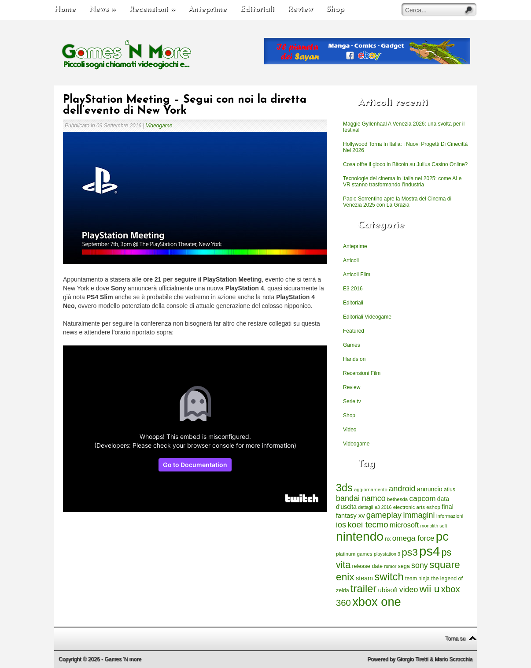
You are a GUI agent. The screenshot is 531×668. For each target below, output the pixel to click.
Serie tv (352, 401)
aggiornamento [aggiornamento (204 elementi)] (370, 489)
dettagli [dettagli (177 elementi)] (365, 507)
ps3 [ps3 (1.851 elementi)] (409, 552)
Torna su (455, 638)
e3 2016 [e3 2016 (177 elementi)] (383, 507)
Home (65, 9)
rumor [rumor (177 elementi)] (390, 566)
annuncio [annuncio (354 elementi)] (429, 489)
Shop (335, 9)
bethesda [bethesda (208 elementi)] (397, 499)
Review (300, 9)
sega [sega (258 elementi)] (404, 566)
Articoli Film (356, 274)
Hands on (354, 359)
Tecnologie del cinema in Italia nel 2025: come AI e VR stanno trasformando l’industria (402, 181)
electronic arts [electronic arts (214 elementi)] (409, 507)
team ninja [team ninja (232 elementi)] (417, 578)
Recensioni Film (361, 373)
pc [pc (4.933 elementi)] (442, 536)
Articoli (351, 260)
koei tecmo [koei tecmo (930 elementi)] (367, 524)
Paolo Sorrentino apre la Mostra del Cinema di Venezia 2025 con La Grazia (397, 202)
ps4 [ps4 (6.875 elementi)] (429, 551)
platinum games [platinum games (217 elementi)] (354, 554)
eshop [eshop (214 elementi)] (433, 507)
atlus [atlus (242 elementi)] (449, 489)
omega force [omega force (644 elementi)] (413, 538)
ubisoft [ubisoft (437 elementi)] (388, 590)
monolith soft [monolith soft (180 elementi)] (433, 525)
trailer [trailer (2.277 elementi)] (363, 588)
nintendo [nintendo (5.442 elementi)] (360, 536)
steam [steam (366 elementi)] (364, 578)
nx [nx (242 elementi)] (388, 539)
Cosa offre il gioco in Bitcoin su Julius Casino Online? (405, 164)
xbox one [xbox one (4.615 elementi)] (376, 602)
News (102, 9)
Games (351, 345)
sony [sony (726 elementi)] (419, 565)
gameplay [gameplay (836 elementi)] (384, 515)
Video (349, 430)
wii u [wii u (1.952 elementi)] (430, 588)
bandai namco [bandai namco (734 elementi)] (361, 498)
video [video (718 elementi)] (408, 589)
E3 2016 (353, 289)
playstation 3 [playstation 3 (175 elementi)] (387, 554)
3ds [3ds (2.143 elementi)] (344, 488)
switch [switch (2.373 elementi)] (388, 577)
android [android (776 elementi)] (402, 488)
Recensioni (152, 9)
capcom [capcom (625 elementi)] (422, 498)
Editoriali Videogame (367, 317)
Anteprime (207, 9)
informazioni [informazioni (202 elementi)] (449, 516)
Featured (353, 331)
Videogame (159, 125)
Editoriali (257, 9)
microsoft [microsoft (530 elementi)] (404, 525)
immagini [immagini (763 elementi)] (419, 515)
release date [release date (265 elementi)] (367, 566)
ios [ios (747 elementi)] (341, 524)
